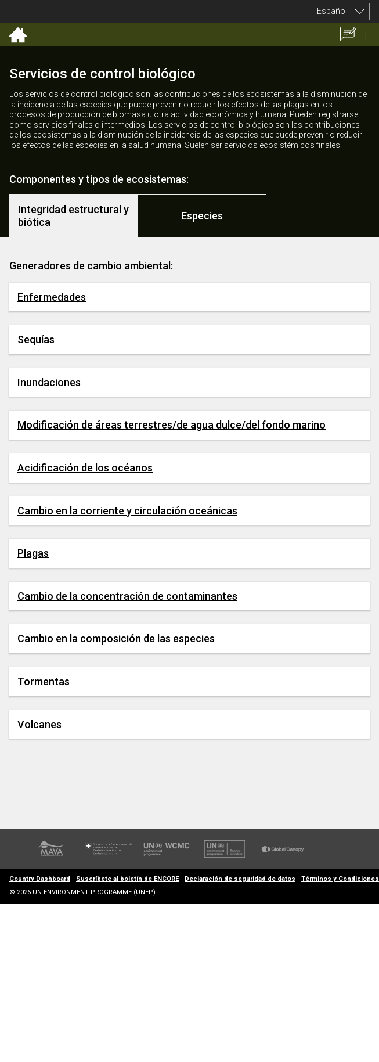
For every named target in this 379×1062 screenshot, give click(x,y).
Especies (202, 216)
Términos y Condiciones (340, 879)
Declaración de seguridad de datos (240, 879)
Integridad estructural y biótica (73, 215)
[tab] (74, 215)
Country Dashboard (39, 879)
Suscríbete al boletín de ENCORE (127, 879)
